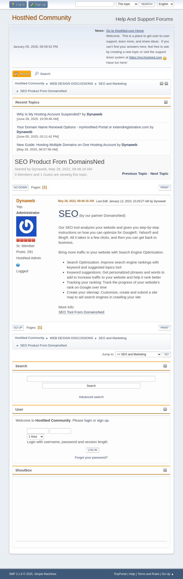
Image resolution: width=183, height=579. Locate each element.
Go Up (18, 327)
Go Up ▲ (168, 574)
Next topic (159, 173)
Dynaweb (94, 114)
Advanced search (91, 397)
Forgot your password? (91, 457)
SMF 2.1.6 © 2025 (20, 574)
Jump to (107, 354)
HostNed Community (41, 17)
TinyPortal (120, 574)
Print (165, 187)
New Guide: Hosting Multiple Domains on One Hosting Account (66, 145)
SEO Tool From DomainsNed (81, 312)
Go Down (20, 187)
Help (132, 574)
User (19, 409)
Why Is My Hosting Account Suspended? (49, 114)
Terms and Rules (148, 574)
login (88, 420)
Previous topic (134, 173)
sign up (102, 420)
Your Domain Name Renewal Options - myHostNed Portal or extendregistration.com (83, 127)
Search (21, 366)
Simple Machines (45, 574)
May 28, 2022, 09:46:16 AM (76, 201)
